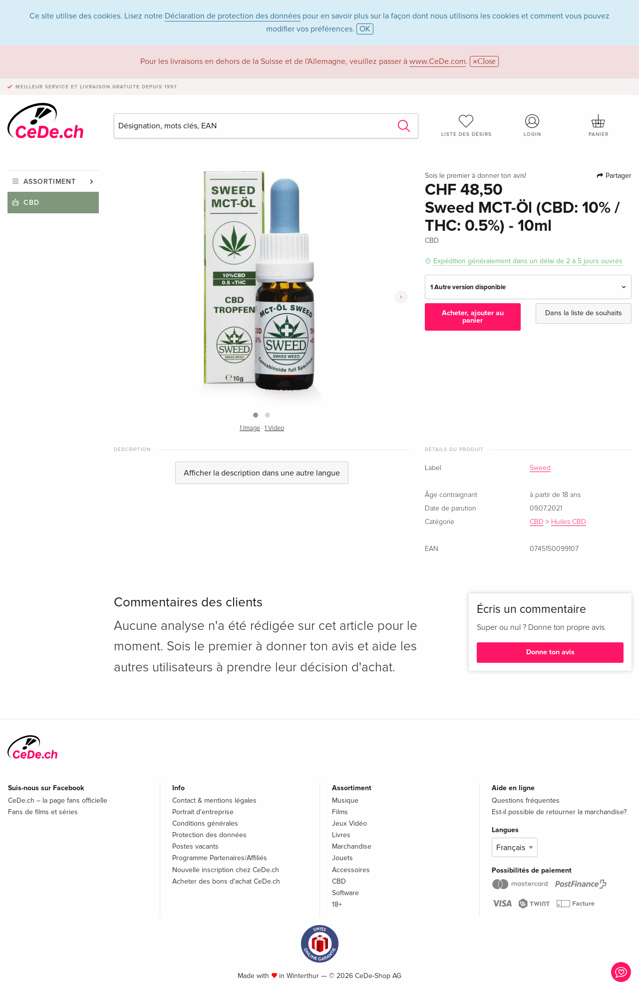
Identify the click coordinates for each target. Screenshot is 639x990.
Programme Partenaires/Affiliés (219, 858)
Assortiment (49, 181)
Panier (599, 125)
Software (345, 893)
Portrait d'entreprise (203, 812)
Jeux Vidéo (349, 823)
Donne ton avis (550, 652)
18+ (337, 904)
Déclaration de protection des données (233, 16)
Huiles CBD (568, 521)
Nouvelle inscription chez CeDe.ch (225, 870)
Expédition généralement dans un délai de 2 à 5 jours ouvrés (528, 261)
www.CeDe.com (437, 61)
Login (533, 125)
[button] (256, 415)
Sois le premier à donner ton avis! (475, 175)
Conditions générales (205, 823)
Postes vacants (195, 846)
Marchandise (351, 846)
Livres (341, 835)
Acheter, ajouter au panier (473, 316)
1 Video (274, 428)
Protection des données (209, 835)
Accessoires (351, 870)
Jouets (342, 858)
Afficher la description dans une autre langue (262, 473)
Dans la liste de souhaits (583, 313)
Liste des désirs (466, 125)
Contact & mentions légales (214, 800)
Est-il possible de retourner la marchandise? (559, 812)
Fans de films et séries (43, 812)
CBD (31, 202)
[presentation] (401, 297)
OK (364, 29)
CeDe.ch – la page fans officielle (57, 800)
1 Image (250, 428)
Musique (345, 800)
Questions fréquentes (526, 800)
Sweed (540, 468)
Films (340, 812)
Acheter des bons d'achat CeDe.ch (226, 881)
